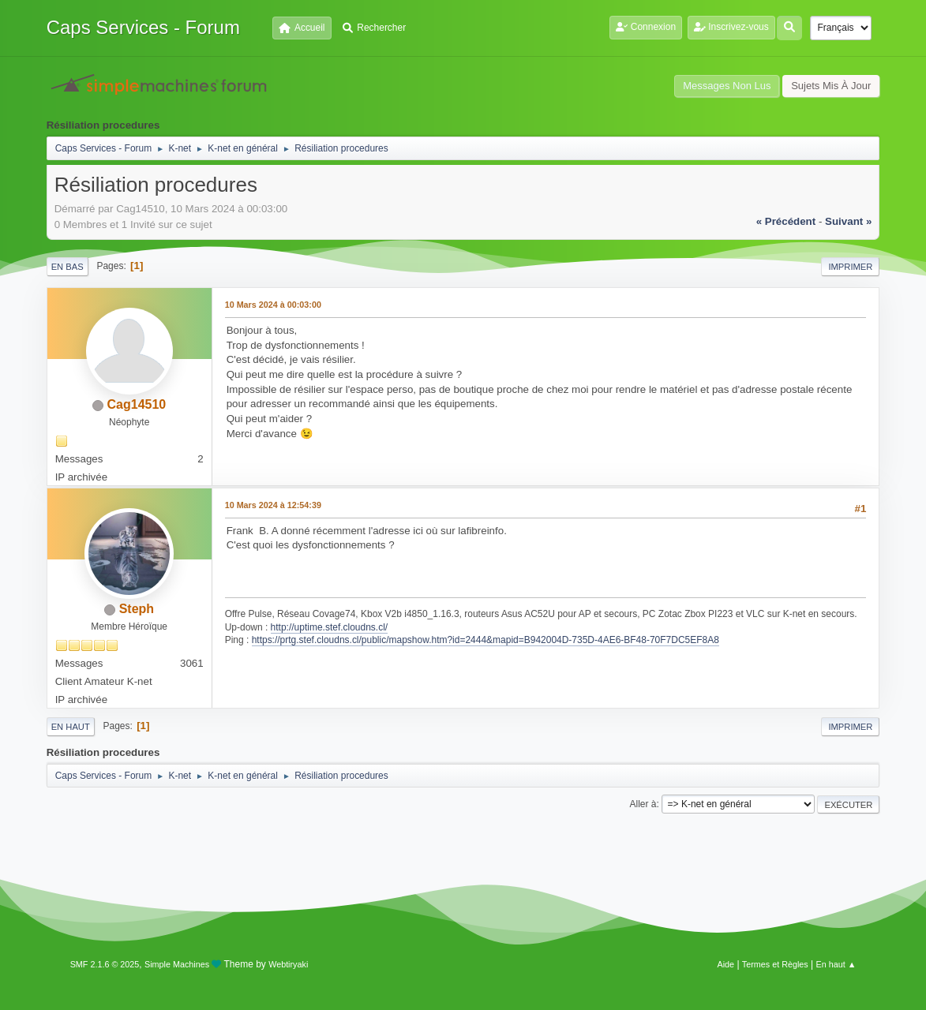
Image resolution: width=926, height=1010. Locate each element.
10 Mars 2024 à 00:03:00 (273, 304)
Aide (725, 964)
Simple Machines (176, 964)
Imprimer (850, 266)
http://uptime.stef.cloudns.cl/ (329, 627)
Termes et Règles (775, 964)
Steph (136, 608)
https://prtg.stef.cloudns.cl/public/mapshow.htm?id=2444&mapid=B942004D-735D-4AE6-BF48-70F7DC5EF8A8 (485, 639)
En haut (70, 726)
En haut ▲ (836, 964)
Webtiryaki (288, 964)
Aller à (643, 804)
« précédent (786, 221)
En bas (67, 266)
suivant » (848, 221)
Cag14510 (137, 404)
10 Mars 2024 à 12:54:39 (273, 505)
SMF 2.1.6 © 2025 (105, 964)
